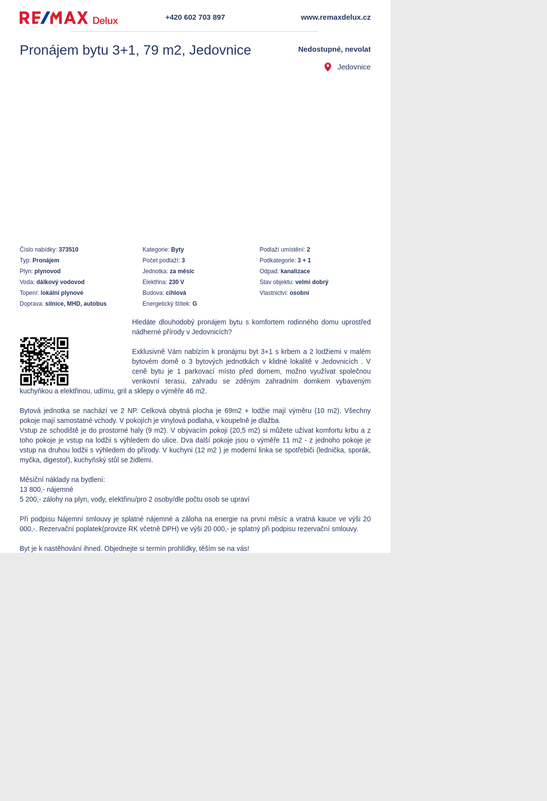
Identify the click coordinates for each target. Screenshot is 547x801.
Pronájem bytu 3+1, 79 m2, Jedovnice (135, 50)
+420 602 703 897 (195, 17)
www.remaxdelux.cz (336, 17)
